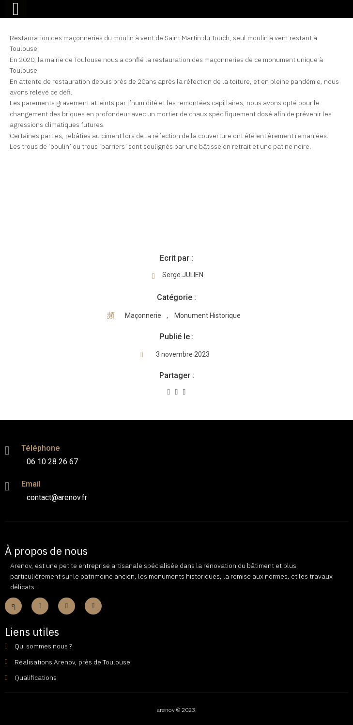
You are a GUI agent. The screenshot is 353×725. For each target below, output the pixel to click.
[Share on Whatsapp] (184, 392)
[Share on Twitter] (177, 392)
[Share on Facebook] (169, 392)
